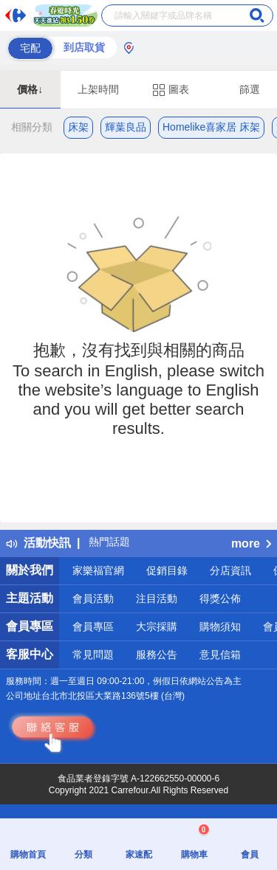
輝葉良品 (125, 127)
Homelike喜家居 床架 (211, 127)
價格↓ (30, 89)
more (251, 543)
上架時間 (98, 89)
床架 (78, 127)
